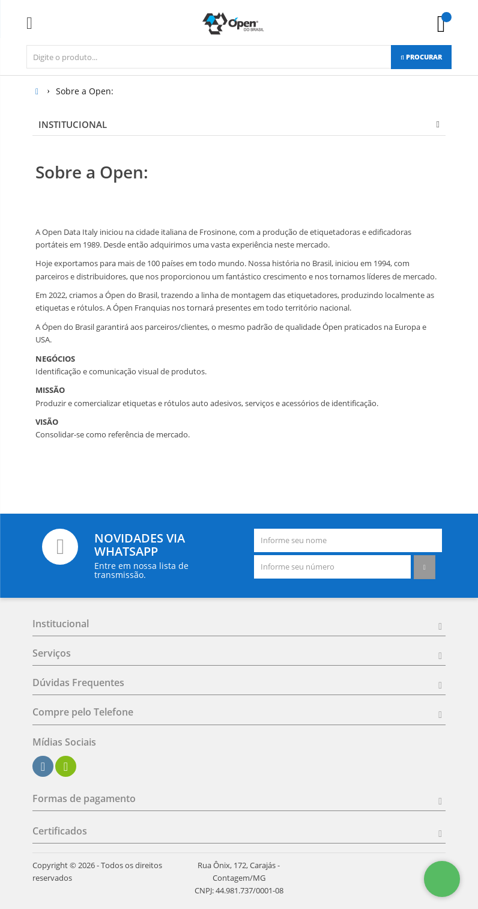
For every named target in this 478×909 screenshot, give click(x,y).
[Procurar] (421, 57)
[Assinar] (424, 567)
